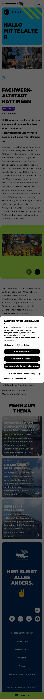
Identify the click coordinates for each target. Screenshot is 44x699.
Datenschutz (20, 379)
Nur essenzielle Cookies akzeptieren (22, 366)
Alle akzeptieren (22, 351)
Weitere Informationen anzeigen (24, 374)
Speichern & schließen (22, 359)
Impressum (8, 379)
